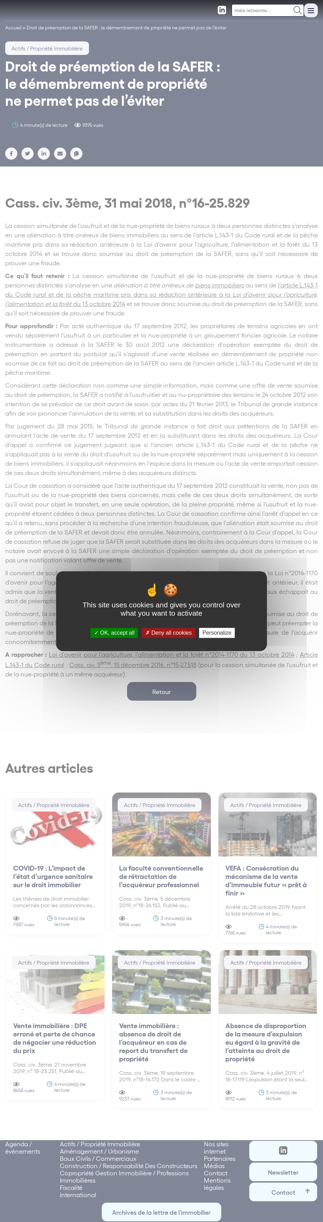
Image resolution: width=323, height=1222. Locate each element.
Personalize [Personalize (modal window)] (217, 633)
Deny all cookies (168, 633)
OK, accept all (114, 633)
